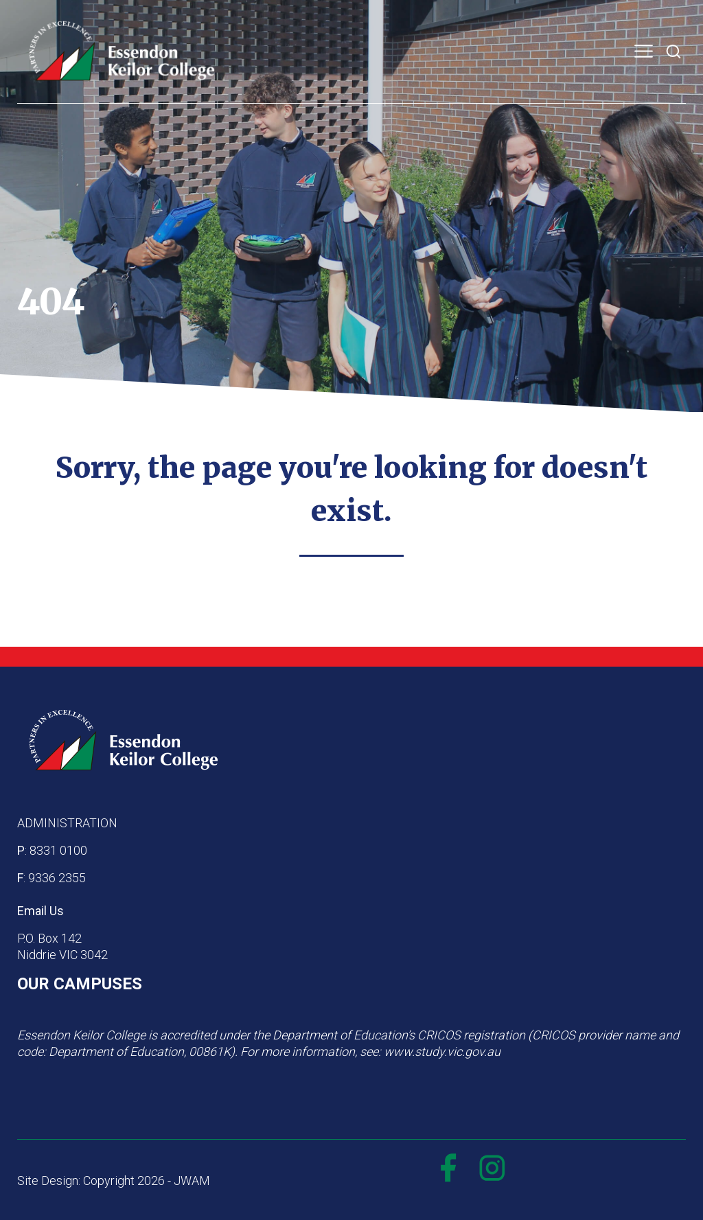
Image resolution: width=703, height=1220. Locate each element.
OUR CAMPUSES (79, 983)
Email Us (40, 911)
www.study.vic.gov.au (442, 1051)
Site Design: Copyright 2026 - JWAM (113, 1180)
